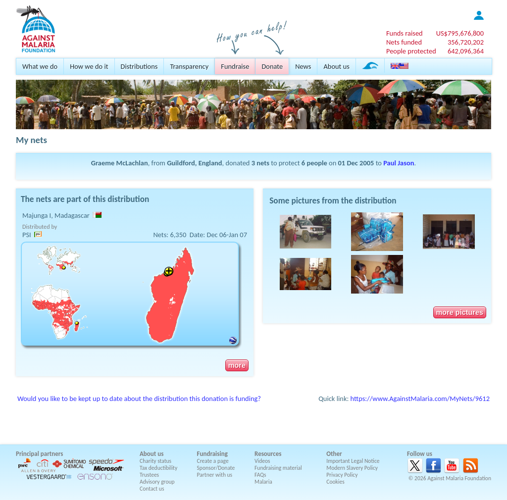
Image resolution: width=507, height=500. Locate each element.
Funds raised (404, 33)
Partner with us (215, 474)
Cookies (335, 481)
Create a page (213, 460)
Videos (262, 460)
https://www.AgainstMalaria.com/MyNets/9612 (420, 398)
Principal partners (39, 453)
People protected (411, 51)
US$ (460, 33)
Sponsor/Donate (216, 467)
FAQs (260, 474)
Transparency (189, 66)
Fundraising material (278, 467)
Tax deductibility (158, 467)
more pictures (459, 312)
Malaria (263, 481)
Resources (267, 453)
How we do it (89, 66)
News (303, 66)
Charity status (155, 460)
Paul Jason (398, 162)
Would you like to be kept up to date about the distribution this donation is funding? (139, 398)
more (237, 365)
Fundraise (235, 66)
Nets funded (404, 42)
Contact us (152, 488)
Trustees (149, 474)
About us (336, 66)
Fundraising (212, 453)
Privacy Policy (341, 474)
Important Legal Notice (352, 460)
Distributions (139, 66)
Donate (272, 66)
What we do (39, 66)
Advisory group (157, 481)
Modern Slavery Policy (352, 467)
